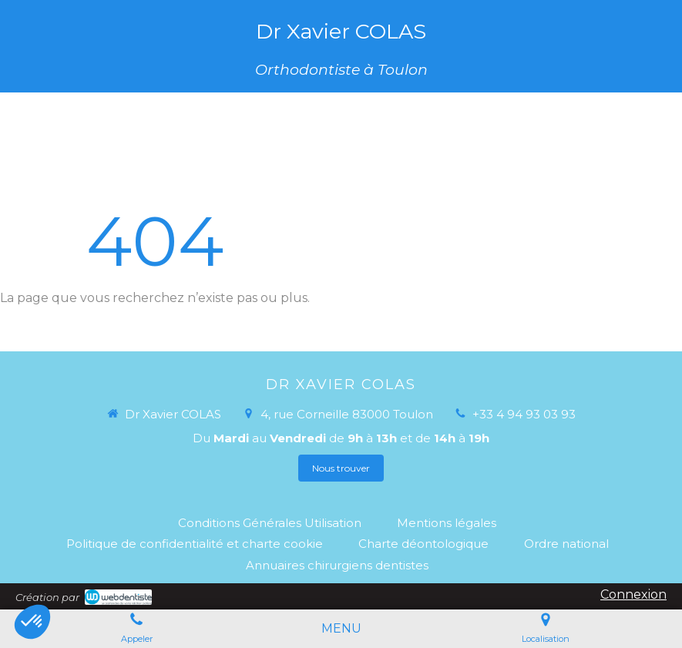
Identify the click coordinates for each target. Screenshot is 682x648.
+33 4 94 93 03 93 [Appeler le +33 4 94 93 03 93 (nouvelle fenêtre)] (524, 414)
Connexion (633, 594)
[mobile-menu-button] (341, 629)
